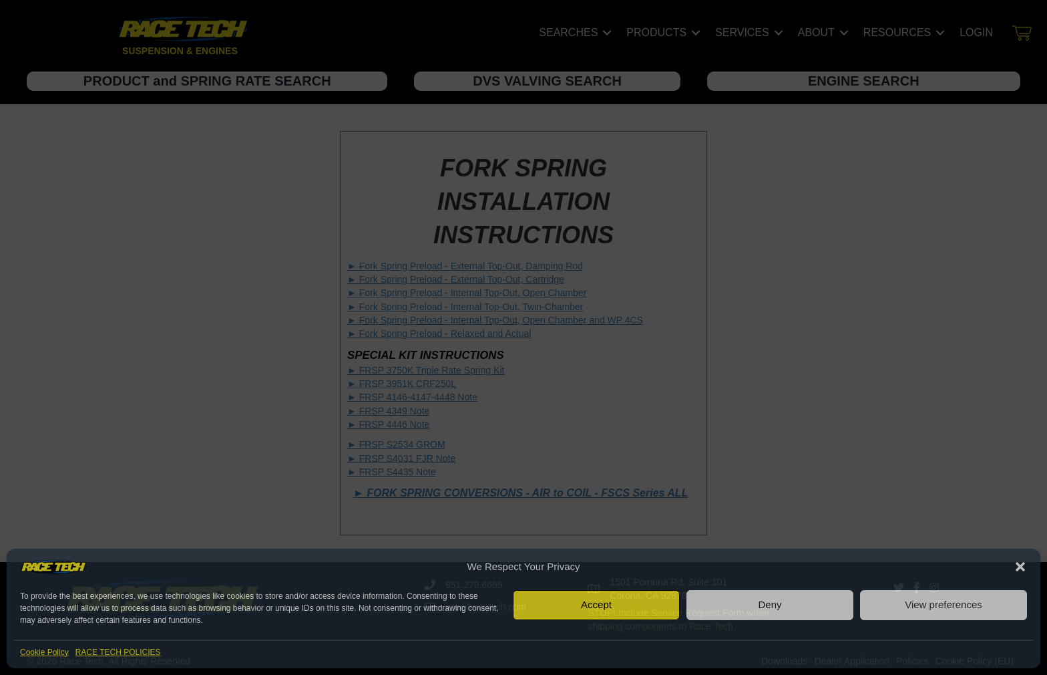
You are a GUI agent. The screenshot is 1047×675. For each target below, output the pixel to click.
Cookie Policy (44, 652)
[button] (1020, 566)
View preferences (943, 604)
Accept (596, 604)
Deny (769, 604)
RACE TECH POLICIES (118, 652)
